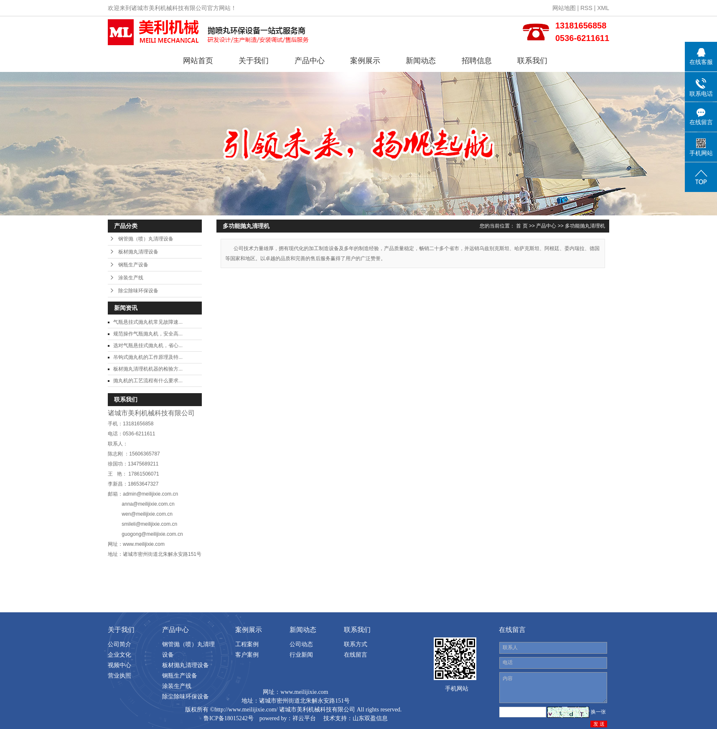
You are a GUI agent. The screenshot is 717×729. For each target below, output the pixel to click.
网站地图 (564, 8)
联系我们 (532, 60)
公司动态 (301, 644)
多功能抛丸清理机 (585, 226)
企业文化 (119, 654)
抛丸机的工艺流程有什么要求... (148, 381)
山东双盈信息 (370, 718)
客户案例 (247, 654)
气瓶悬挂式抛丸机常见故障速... (148, 322)
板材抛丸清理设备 (138, 252)
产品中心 (310, 60)
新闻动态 (421, 60)
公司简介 (119, 644)
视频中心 (119, 665)
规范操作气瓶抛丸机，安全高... (148, 334)
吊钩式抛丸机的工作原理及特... (148, 357)
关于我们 (254, 60)
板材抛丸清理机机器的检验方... (148, 369)
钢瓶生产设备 (133, 265)
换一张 (598, 712)
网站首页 (198, 60)
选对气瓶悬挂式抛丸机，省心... (148, 345)
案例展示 (365, 60)
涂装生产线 (130, 278)
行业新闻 (301, 654)
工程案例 (247, 644)
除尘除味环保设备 (138, 291)
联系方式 (355, 644)
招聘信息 (477, 60)
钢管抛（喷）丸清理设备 (145, 239)
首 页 (521, 226)
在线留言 (355, 654)
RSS (586, 8)
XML (603, 8)
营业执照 (119, 675)
